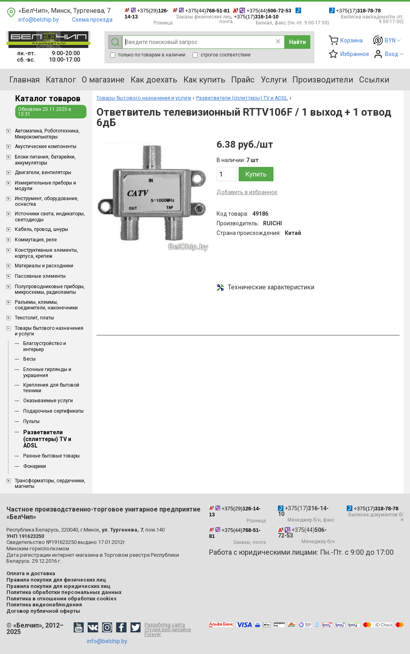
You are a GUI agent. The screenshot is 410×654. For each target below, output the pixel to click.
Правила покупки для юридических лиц (58, 586)
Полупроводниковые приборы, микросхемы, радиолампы (50, 289)
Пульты (31, 421)
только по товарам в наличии (147, 55)
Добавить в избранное (247, 192)
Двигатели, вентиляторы (43, 172)
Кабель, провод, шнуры (41, 229)
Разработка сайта (173, 629)
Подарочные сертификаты (53, 411)
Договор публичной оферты (43, 611)
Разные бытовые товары (51, 456)
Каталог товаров (47, 98)
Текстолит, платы (34, 318)
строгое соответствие (222, 55)
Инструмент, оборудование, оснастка (46, 201)
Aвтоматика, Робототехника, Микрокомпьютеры (47, 133)
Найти (297, 42)
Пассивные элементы (40, 276)
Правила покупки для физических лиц (56, 580)
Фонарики (34, 466)
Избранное (354, 54)
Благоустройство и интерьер (44, 346)
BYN (390, 40)
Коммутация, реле (36, 240)
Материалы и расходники (44, 266)
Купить (256, 174)
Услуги (274, 79)
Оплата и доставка (30, 573)
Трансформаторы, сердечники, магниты (50, 483)
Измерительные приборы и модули (45, 185)
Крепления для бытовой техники (51, 387)
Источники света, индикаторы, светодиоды (50, 216)
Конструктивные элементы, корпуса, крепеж (46, 253)
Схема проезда (92, 19)
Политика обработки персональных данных (64, 592)
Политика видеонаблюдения (44, 605)
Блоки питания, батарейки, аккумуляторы (45, 159)
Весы (29, 359)
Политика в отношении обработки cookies (61, 599)
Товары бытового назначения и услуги (49, 331)
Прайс (243, 79)
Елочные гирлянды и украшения (47, 372)
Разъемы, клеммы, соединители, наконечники (46, 305)
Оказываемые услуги (48, 400)
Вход (391, 54)
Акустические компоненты (45, 146)
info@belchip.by (38, 19)
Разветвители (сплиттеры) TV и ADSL (47, 439)
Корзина (351, 40)
